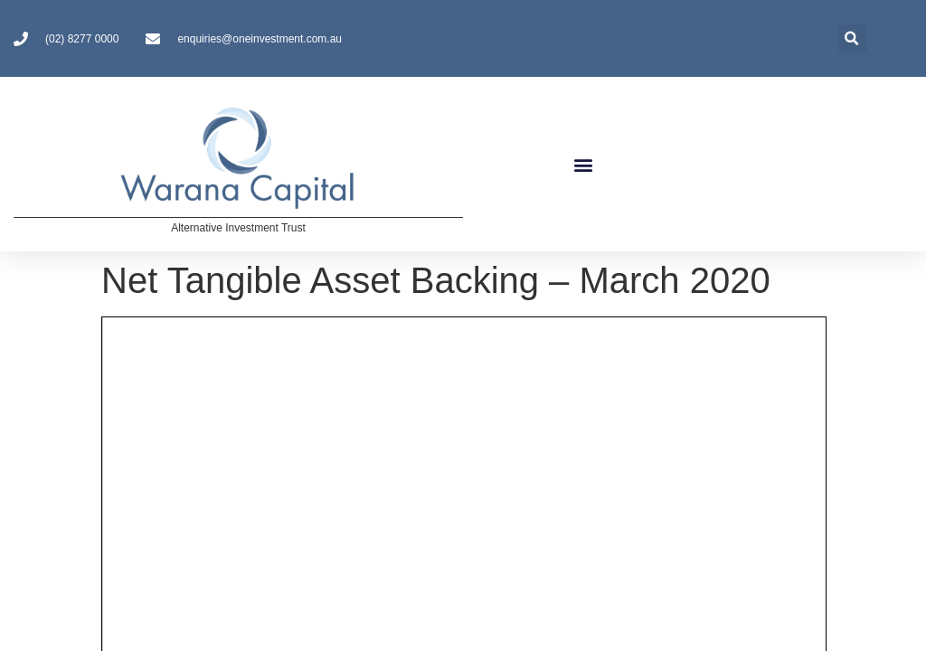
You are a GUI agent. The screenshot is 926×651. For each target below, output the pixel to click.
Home (52, 409)
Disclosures (292, 409)
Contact (372, 409)
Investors (203, 410)
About (119, 410)
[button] (583, 164)
